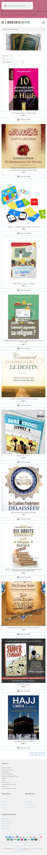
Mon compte (5, 819)
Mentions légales (30, 808)
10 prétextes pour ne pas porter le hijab (23, 113)
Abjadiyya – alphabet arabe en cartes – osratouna (23, 227)
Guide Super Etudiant (23, 685)
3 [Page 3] (37, 754)
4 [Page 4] (40, 754)
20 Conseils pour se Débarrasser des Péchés (23, 170)
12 (7, 59)
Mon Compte (29, 805)
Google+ (4, 805)
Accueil (23, 846)
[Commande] (13, 62)
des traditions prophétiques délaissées (23, 513)
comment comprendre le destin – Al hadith (23, 399)
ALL (12, 59)
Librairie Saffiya (16, 849)
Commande (28, 802)
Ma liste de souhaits (7, 824)
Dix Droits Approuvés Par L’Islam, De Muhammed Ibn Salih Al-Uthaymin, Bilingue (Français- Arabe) (23, 570)
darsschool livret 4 (23, 456)
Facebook (4, 799)
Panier (27, 799)
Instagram (4, 802)
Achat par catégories (23, 30)
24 (9, 59)
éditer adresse (5, 826)
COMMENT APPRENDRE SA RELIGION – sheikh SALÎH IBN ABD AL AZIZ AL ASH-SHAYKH (23, 341)
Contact (3, 808)
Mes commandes (6, 822)
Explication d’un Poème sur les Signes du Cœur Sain (24, 628)
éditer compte (5, 829)
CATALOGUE (30, 846)
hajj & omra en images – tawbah (23, 742)
